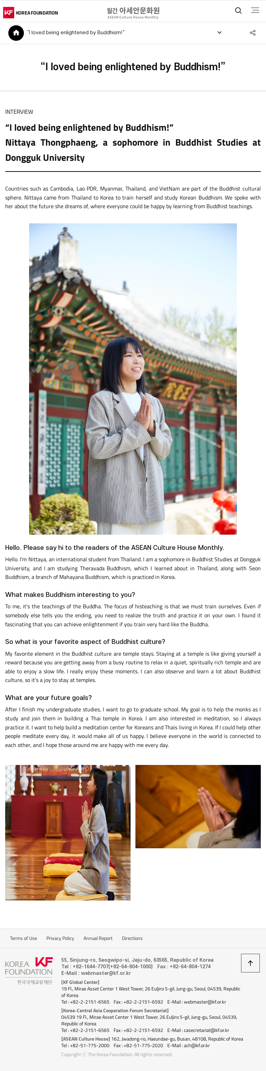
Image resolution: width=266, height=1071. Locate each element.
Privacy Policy (60, 938)
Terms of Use (23, 938)
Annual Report (98, 938)
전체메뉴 (255, 10)
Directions (132, 938)
